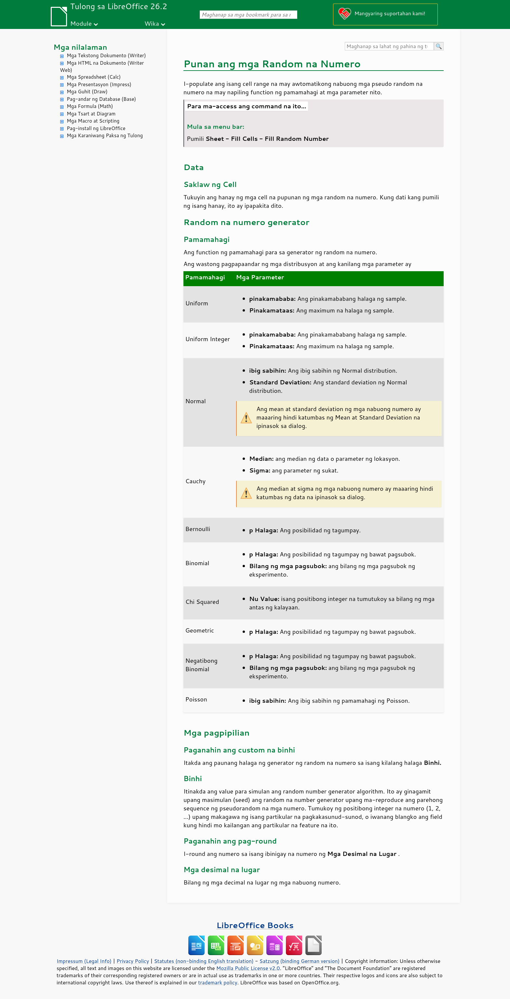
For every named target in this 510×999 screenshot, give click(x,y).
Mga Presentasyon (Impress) (99, 84)
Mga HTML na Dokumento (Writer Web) (102, 67)
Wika (151, 23)
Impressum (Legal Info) (84, 961)
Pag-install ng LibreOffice (96, 128)
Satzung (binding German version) (300, 961)
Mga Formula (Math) (90, 106)
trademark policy (217, 982)
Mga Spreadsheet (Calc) (94, 76)
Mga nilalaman (80, 47)
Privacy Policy (132, 961)
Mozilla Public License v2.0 (248, 968)
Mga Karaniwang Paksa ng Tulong (105, 135)
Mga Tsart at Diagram (91, 113)
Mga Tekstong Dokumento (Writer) (106, 55)
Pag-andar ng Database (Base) (101, 99)
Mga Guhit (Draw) (87, 91)
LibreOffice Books (255, 925)
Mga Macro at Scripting (93, 120)
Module (81, 23)
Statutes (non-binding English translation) (203, 961)
